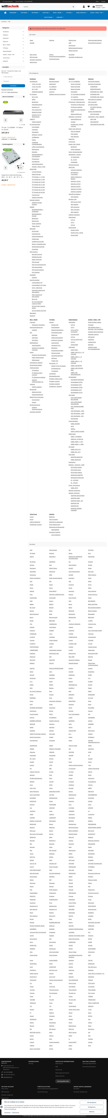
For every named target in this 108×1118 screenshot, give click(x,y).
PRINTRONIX (72, 893)
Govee (70, 737)
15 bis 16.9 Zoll (36, 86)
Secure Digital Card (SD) (39, 310)
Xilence (51, 1036)
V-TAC (90, 1009)
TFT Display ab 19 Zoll (38, 182)
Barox (70, 604)
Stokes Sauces (34, 973)
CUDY (50, 647)
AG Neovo (33, 562)
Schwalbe (71, 932)
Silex (31, 952)
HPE (70, 759)
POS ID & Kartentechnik (39, 264)
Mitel (50, 837)
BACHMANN (91, 601)
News (97, 1)
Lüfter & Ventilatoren (38, 147)
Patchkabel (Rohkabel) (77, 379)
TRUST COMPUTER (93, 1003)
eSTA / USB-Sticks (37, 288)
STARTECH (33, 970)
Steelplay (91, 970)
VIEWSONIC (33, 1019)
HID (70, 749)
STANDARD (74, 162)
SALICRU (71, 926)
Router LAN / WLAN (74, 144)
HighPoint (91, 749)
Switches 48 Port (76, 186)
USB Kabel (72, 347)
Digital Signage (36, 174)
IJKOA (89, 775)
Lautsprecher (92, 342)
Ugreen (32, 1009)
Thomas (32, 993)
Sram (31, 967)
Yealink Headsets (54, 1042)
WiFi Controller (75, 209)
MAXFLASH (33, 824)
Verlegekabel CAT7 (76, 390)
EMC (70, 691)
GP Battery (91, 737)
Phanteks (52, 883)
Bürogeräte (33, 389)
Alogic (90, 568)
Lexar (50, 811)
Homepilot (33, 755)
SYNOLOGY (33, 980)
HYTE (50, 765)
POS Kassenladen (37, 267)
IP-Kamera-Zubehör (76, 107)
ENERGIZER (91, 694)
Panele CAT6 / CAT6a (77, 233)
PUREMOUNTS (53, 899)
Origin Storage (53, 867)
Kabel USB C (74, 350)
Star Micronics (92, 967)
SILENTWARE (92, 949)
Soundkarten (36, 161)
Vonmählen (52, 1022)
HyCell (51, 762)
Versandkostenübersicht (80, 1115)
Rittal (70, 919)
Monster (32, 840)
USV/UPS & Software (75, 194)
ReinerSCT (52, 916)
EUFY (31, 704)
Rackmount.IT (34, 906)
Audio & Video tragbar (94, 322)
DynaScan (33, 678)
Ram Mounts (33, 909)
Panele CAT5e (75, 230)
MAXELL (90, 821)
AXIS (70, 601)
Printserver (72, 142)
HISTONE (71, 752)
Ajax (50, 565)
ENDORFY (71, 694)
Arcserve (71, 585)
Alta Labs (91, 571)
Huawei (90, 759)
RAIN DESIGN (92, 906)
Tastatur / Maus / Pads (38, 166)
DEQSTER (52, 660)
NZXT (50, 860)
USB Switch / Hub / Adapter (96, 117)
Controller (35, 129)
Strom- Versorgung (74, 485)
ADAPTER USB (75, 503)
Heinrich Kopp (73, 745)
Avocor (51, 601)
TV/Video (5, 48)
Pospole (71, 890)
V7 (30, 1013)
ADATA (32, 556)
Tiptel (31, 996)
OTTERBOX (91, 867)
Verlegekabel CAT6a (76, 387)
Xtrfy (50, 1039)
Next (21, 120)
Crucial (90, 643)
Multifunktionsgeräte (38, 247)
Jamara (71, 791)
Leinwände (52, 373)
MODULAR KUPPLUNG (77, 477)
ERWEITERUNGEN (95, 89)
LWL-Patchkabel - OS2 (77, 416)
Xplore (32, 1039)
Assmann (71, 591)
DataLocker (91, 650)
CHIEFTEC (71, 630)
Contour (32, 640)
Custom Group (92, 647)
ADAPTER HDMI (75, 498)
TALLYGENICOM (73, 980)
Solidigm (71, 960)
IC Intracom (72, 768)
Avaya (90, 598)
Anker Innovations (35, 578)
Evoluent (71, 704)
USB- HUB (93, 119)
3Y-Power (32, 553)
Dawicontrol (72, 653)
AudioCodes (33, 598)
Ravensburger (92, 909)
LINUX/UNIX (52, 89)
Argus (51, 588)
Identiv (90, 772)
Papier (32, 352)
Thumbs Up (72, 993)
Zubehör (34, 277)
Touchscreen (36, 195)
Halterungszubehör (57, 338)
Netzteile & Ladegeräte (56, 522)
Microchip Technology (36, 834)
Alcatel (90, 565)
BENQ (70, 607)
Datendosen (72, 217)
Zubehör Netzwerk (74, 215)
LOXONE (34, 330)
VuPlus (90, 1022)
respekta (90, 916)
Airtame (90, 562)
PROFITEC (32, 896)
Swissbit (71, 977)
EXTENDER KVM (94, 94)
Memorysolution (73, 827)
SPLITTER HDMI (94, 114)
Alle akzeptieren (91, 1102)
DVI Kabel (71, 447)
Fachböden (74, 92)
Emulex (51, 694)
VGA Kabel (72, 454)
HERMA (32, 749)
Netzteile (34, 152)
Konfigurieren (91, 1107)
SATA (72, 426)
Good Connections (35, 737)
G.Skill (70, 717)
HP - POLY (33, 759)
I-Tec (89, 765)
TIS (50, 996)
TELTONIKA (72, 986)
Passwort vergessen (7, 89)
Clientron (91, 634)
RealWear (91, 913)
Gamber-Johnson (54, 721)
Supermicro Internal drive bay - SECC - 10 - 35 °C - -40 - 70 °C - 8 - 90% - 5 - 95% (12, 176)
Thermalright (72, 990)
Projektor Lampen (54, 381)
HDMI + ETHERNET (76, 436)
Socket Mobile (53, 960)
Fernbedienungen (56, 332)
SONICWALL (33, 963)
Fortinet (71, 711)
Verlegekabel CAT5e (76, 382)
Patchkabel (72, 322)
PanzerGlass (33, 876)
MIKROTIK (33, 837)
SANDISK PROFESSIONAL (76, 929)
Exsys (89, 704)
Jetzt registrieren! (13, 92)
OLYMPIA (90, 860)
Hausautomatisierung (36, 327)
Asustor (71, 594)
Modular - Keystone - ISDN (76, 465)
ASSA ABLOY (52, 591)
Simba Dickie (33, 955)
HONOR (71, 755)
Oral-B (32, 867)
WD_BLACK (52, 1029)
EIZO (31, 688)
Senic (31, 942)
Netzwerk (5, 38)
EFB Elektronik (73, 685)
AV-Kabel (90, 325)
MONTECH (52, 840)
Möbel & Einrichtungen (36, 397)
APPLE (33, 99)
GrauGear (52, 740)
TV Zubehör (54, 371)
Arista (70, 588)
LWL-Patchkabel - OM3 (77, 411)
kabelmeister (72, 795)
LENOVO (90, 808)
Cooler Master (53, 640)
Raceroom (91, 903)
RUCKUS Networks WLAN (37, 926)
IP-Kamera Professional (77, 104)
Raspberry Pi (35, 107)
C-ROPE (90, 621)
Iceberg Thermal (35, 772)
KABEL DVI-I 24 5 (75, 452)
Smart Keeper (53, 955)
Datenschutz (15, 1112)
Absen (70, 553)
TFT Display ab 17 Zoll (38, 179)
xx (69, 1039)
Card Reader (35, 127)
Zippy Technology (35, 1049)
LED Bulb (34, 335)
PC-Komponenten (35, 124)
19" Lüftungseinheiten (77, 99)
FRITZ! (51, 714)
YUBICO (32, 1045)
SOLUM (90, 960)
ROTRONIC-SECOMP (94, 922)
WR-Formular (5, 1092)
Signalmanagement (57, 355)
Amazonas (33, 575)
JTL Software (52, 86)
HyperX (32, 765)
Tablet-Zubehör (36, 122)
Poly (31, 890)
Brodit (31, 621)
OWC (50, 870)
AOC (31, 581)
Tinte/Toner (6, 58)
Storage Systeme (35, 200)
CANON (32, 627)
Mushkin (51, 844)
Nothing (71, 857)
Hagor (70, 740)
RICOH (32, 919)
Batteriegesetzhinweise (62, 1073)
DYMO (90, 675)
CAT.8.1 (73, 342)
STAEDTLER (52, 967)
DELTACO (32, 660)
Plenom (51, 886)
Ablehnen (91, 1111)
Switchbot (91, 977)
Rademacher (53, 906)
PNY (89, 886)
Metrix (51, 831)
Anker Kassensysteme (55, 578)
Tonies (71, 996)
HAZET (51, 745)
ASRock (32, 591)
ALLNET (71, 568)
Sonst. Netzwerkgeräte (75, 152)
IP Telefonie (35, 370)
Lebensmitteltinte (35, 522)
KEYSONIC (91, 798)
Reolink (71, 916)
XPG (89, 1036)
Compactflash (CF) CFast (39, 285)
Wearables (33, 313)
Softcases (54, 358)
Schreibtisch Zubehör (36, 362)
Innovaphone (92, 781)
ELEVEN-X (71, 688)
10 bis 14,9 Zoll (36, 84)
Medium (32, 827)
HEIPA (90, 745)
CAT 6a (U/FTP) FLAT (76, 339)
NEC (31, 850)
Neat (70, 847)
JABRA (90, 788)
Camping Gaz (92, 624)
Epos (50, 698)
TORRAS (90, 996)
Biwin (50, 611)
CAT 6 (72, 222)
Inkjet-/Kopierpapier (38, 357)
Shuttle (90, 945)
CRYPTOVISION (34, 647)
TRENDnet (33, 1003)
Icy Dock (71, 772)
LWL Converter (92, 102)
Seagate (51, 935)
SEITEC (90, 939)
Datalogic (32, 653)
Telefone (32, 384)
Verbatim (52, 1016)
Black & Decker (92, 611)
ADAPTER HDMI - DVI (77, 501)
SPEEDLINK (91, 963)
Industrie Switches (76, 170)
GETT (89, 727)
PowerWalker (33, 893)
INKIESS (32, 781)
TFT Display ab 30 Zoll (38, 192)
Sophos (71, 963)
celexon (51, 322)
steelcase (71, 970)
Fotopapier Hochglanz (38, 325)
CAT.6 (72, 327)
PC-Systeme (33, 94)
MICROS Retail (73, 834)
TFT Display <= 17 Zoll (38, 177)
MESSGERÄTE (55, 530)
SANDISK (51, 929)
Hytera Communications (76, 765)
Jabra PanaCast (34, 791)
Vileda (51, 1019)
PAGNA (90, 870)
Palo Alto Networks (54, 873)
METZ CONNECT (73, 831)
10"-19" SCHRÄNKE (74, 81)
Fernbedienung (55, 368)
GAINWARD (91, 717)
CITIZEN (71, 634)
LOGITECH (72, 814)
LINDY (31, 814)
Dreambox (91, 672)
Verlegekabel (72, 377)
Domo (31, 672)
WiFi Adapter (74, 204)
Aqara (51, 585)
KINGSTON (33, 801)
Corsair (71, 640)
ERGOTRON (72, 701)
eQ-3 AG (90, 698)
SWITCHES (72, 167)
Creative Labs (73, 643)
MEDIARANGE (92, 824)
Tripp (50, 1003)
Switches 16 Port (76, 181)
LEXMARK (71, 811)
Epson (31, 519)
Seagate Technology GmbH (76, 935)
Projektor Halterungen (55, 379)
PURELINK (33, 899)
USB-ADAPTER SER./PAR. (97, 124)
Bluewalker (91, 614)
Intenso (90, 785)
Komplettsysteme (37, 104)
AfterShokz (91, 556)
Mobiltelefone (34, 343)
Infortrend (91, 778)
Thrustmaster (53, 993)
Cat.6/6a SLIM (75, 334)
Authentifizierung (76, 119)
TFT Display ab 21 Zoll (38, 184)
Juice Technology (35, 795)
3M (70, 550)
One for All (33, 863)
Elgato (90, 688)
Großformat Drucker (38, 241)
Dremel (32, 675)
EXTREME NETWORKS (36, 708)
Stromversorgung (74, 165)
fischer (51, 711)
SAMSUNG (91, 926)
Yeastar (90, 1042)
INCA (50, 778)
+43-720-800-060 (28, 1)
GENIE (31, 727)
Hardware (6, 31)
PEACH (71, 880)
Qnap (89, 899)
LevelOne (32, 811)
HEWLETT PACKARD (55, 749)
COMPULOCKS (73, 637)
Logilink (51, 814)
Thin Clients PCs (36, 110)
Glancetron (91, 730)
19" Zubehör (74, 97)
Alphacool (52, 571)
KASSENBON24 (92, 795)
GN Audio (52, 734)
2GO (31, 550)
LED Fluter (35, 338)
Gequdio (51, 727)
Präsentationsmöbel (57, 350)
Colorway (32, 322)
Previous (6, 120)
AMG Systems (92, 575)
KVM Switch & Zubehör (95, 99)
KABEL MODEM (75, 424)
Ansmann (71, 578)
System (34, 402)
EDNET (51, 685)
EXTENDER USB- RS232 (97, 97)
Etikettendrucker (37, 257)
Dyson (70, 678)
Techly (32, 986)
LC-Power (71, 808)
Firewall (73, 122)
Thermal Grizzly (54, 990)
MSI (31, 844)
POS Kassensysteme (38, 270)
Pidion (90, 883)
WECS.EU (71, 1029)
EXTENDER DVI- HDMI (96, 92)
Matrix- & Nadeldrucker (39, 244)
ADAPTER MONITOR (76, 457)
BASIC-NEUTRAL (92, 604)
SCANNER (33, 275)
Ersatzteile (35, 249)
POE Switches (75, 136)
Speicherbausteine (37, 164)
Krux (70, 804)
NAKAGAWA (91, 844)
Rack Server (35, 221)
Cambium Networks (74, 624)
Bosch (31, 617)
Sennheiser (52, 942)
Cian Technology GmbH (95, 630)
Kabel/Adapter (7, 51)
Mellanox (52, 827)
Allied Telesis (53, 568)
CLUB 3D (32, 637)
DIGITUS (32, 668)
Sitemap (30, 1063)
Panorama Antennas (94, 873)
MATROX (71, 821)
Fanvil (70, 708)
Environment (36, 400)
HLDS (89, 752)
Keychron (71, 798)
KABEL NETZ (74, 488)
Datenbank (52, 84)
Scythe (32, 935)
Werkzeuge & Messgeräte (56, 527)
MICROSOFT (91, 834)
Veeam (32, 1016)
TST (50, 1006)
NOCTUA (32, 857)
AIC (70, 562)
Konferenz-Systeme (57, 340)
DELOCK (90, 657)
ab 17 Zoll (35, 89)
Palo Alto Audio (34, 873)
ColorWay (52, 637)
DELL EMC (72, 657)
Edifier (32, 685)
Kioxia (51, 801)
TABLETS (32, 119)
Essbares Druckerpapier (39, 355)
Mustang (71, 844)
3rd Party (91, 550)
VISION (71, 1019)
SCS (89, 932)
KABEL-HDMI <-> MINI (77, 444)
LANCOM (52, 808)
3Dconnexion (53, 550)
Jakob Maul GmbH (54, 791)
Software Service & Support (57, 94)
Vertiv (70, 1016)
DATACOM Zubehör (94, 81)
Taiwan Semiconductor (56, 980)
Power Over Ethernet (75, 129)
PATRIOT (90, 876)
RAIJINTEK (72, 906)
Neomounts (72, 850)
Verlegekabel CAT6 (76, 385)
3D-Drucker (35, 231)
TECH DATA (91, 983)
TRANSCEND (91, 1000)
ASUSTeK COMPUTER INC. (56, 594)
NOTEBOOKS (33, 81)
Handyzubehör (36, 345)
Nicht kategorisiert (54, 524)
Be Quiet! (32, 607)
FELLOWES (91, 708)
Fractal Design (34, 714)
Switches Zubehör (76, 191)
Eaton (51, 681)
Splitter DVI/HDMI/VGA (94, 111)
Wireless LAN (72, 199)
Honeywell (52, 755)
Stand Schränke (75, 86)
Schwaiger (52, 932)
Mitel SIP (71, 837)
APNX (89, 581)
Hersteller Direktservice (80, 1092)
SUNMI (71, 973)
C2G (31, 624)
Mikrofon (90, 345)
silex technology (54, 952)
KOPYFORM (52, 804)
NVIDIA (32, 860)
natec (50, 847)
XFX (89, 1032)
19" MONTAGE (75, 157)
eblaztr (71, 681)
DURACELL (72, 675)
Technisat (52, 986)
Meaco (51, 824)
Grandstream (34, 740)
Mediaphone (72, 824)
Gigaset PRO (72, 730)
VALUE (70, 1013)
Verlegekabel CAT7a (76, 392)
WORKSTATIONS (37, 112)
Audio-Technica (92, 594)
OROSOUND (72, 867)
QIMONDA (72, 899)
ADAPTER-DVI (75, 506)
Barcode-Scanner (37, 254)
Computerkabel (73, 421)
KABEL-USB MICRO (76, 365)
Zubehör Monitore (37, 197)
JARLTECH (91, 791)
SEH (50, 939)
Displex (71, 668)
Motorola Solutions (93, 840)
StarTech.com (53, 970)
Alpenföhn (33, 571)
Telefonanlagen (34, 368)
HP (89, 755)
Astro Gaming (92, 591)
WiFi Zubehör (75, 212)
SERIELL (73, 429)
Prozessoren (35, 159)
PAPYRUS (52, 876)
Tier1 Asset (91, 993)
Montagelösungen (54, 376)
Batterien (52, 517)
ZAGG (50, 1045)
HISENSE (51, 752)
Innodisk (71, 781)
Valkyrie (51, 1013)
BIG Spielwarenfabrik (94, 607)
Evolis (51, 704)
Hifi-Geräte (91, 337)
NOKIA (51, 857)
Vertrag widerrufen (63, 1081)
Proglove (51, 896)
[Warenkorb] (99, 6)
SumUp (51, 973)
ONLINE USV (52, 863)
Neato (90, 847)
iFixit (50, 775)
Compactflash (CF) (37, 282)
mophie (71, 840)
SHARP (90, 942)
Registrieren (5, 1098)
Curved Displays (36, 172)
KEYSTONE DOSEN (76, 467)
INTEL (51, 785)
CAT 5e (73, 220)
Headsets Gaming (93, 334)
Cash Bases (52, 627)
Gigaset (51, 730)
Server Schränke (75, 84)
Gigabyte (32, 730)
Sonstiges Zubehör (35, 412)
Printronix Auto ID (93, 893)
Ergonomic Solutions (55, 701)
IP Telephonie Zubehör (38, 377)
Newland (52, 854)
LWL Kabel (72, 395)
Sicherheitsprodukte (36, 365)
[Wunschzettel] (88, 6)
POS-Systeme (34, 252)
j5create (71, 788)
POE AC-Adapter (75, 131)
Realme (51, 913)
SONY (51, 963)
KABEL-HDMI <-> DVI (77, 442)
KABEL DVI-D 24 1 (76, 449)
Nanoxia (32, 847)
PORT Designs (53, 890)
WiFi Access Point (76, 202)
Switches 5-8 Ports (76, 189)
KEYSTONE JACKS (76, 470)
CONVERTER (93, 86)
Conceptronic (92, 637)
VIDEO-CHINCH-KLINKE (77, 431)
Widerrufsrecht (59, 1076)
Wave (89, 1026)
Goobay (90, 734)
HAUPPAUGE (33, 745)
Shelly (51, 945)
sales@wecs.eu (7, 1077)
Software (5, 35)
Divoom (90, 668)
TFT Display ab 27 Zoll (38, 190)
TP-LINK (51, 1000)
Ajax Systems (72, 565)
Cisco (50, 634)
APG (70, 581)
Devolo (90, 660)
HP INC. (51, 759)
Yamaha (90, 1039)
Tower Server (36, 226)
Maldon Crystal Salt (35, 821)
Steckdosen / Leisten (75, 154)
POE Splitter (74, 134)
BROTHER (52, 621)
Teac (50, 983)
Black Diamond (34, 614)
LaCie (89, 804)
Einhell (90, 685)
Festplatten (35, 132)
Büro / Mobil (6, 45)
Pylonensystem (55, 353)
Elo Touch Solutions (35, 691)
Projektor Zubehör (54, 384)
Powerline (72, 139)
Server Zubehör (36, 223)
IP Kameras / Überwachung (77, 102)
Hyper (90, 762)
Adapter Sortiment (74, 493)
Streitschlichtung (42, 1092)
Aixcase (32, 565)
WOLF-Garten (73, 1032)
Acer (89, 553)
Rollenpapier (36, 360)
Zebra (70, 1045)
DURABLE (52, 675)
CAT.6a (73, 225)
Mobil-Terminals (37, 259)
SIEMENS (32, 949)
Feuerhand (33, 711)
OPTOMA (71, 863)
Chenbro (32, 630)
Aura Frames (72, 598)
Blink (50, 614)
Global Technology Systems (38, 734)
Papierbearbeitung (37, 394)
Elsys (50, 691)
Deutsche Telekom (74, 660)
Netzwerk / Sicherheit (75, 117)
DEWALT (32, 663)
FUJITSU (32, 717)
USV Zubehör (74, 197)
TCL (31, 983)
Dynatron (52, 678)
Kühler (34, 140)
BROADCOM (72, 617)
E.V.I (89, 678)
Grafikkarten (35, 137)
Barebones (35, 102)
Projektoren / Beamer (55, 386)
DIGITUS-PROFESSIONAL (56, 668)
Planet (31, 886)
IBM (50, 768)
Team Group (72, 983)
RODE (89, 919)
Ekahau (51, 688)
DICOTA (51, 663)
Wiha (50, 1032)
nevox (31, 854)
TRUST (70, 1003)
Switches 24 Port (76, 184)
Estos (89, 701)
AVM (31, 601)
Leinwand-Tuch (55, 345)
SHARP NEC (33, 945)
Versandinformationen (89, 1066)
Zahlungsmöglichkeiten (89, 1063)
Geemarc (52, 724)
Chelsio (90, 627)
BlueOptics (72, 614)
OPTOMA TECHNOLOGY (95, 863)
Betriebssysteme (54, 81)
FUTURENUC (52, 717)
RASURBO (71, 909)
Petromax (32, 883)
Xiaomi (32, 1036)
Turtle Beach (72, 1006)
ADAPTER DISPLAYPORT (77, 495)
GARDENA (72, 721)
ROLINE (32, 922)
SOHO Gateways (75, 149)
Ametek (71, 575)
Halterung (54, 335)
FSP (89, 714)
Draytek (71, 672)
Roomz (71, 922)
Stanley (71, 967)
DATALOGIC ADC (54, 653)
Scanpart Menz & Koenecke (38, 932)
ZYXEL (70, 1049)
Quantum (32, 903)
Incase (70, 778)
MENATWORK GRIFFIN (94, 827)
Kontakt (103, 1)
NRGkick (90, 857)
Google (51, 737)
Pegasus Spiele (92, 880)
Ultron (51, 1009)
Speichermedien (35, 280)
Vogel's (32, 1022)
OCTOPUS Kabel (93, 104)
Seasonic (90, 935)
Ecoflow (90, 681)
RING (50, 919)
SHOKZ (71, 945)
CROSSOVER (74, 345)
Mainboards (35, 149)
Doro (50, 672)
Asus (31, 594)
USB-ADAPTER (94, 122)
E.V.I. (31, 681)
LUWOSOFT (52, 818)
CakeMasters (53, 624)
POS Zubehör (36, 272)
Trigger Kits (54, 361)
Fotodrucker (35, 239)
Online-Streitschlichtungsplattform (47, 1088)
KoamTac (71, 801)
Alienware (33, 568)
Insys (31, 785)
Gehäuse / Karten (37, 135)
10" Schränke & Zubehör (78, 94)
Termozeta (91, 986)
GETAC (71, 727)
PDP (50, 880)
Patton (32, 880)
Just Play (51, 795)
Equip (31, 701)
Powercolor (91, 890)
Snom (31, 960)
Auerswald (52, 598)
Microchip (91, 831)
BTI (70, 621)
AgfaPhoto (52, 562)
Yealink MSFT (72, 1042)
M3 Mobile (72, 818)
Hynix (70, 762)
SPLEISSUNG (74, 418)
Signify (71, 949)
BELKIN (51, 607)
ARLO (89, 588)
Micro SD (34, 299)
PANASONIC (72, 873)
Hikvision (32, 752)
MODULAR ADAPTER (77, 475)
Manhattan (52, 821)
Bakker (32, 604)
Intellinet (71, 785)
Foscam (90, 711)
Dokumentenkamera (57, 330)
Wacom (32, 1026)
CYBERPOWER (34, 650)
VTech (70, 1022)
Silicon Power (73, 952)
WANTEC (51, 1026)
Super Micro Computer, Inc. (96, 973)
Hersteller (76, 1088)
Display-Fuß (54, 325)
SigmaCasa (52, 949)
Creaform (32, 643)
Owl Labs (71, 870)
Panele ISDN (74, 235)
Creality (51, 643)
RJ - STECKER (74, 480)
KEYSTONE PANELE (76, 472)
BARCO (51, 604)
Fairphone (52, 708)
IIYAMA (71, 775)
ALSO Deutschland (74, 571)
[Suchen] (46, 7)
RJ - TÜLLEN (74, 483)
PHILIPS (71, 883)
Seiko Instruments (74, 939)
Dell (50, 657)
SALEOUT (32, 316)
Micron (51, 834)
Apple (31, 585)
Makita (90, 818)
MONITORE (33, 169)
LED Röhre (35, 340)
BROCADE (91, 617)
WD (31, 1029)
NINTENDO (91, 854)
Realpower (72, 913)
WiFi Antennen (75, 207)
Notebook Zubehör (37, 92)
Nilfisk (70, 854)
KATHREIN (33, 798)
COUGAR (90, 640)
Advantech (52, 556)
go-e (70, 734)
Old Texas (72, 860)
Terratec (32, 990)
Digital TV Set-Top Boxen (58, 366)
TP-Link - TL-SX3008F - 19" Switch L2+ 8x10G (12, 129)
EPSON (71, 698)
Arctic (89, 585)
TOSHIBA (32, 1000)
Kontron (32, 804)
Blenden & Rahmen (74, 490)
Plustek (71, 886)
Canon (32, 517)
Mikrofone (54, 348)
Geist (70, 724)
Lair (31, 808)
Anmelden (13, 86)
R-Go (50, 903)
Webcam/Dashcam (76, 114)
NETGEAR (91, 850)
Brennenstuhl (53, 617)
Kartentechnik (36, 234)
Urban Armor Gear (74, 1009)
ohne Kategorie (55, 535)
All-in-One (35, 97)
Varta (89, 1013)
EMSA (89, 691)
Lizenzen (51, 92)
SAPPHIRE (91, 929)
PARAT (70, 876)
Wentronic (91, 1029)
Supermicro (33, 977)
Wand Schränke (75, 89)
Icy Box (51, 772)
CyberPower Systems (55, 650)
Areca (31, 588)
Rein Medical (33, 916)
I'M (31, 768)
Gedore (90, 721)
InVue (51, 788)
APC (50, 581)
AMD (50, 575)
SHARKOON (72, 942)
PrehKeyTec (52, 893)
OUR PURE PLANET (35, 870)
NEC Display (52, 850)
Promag (71, 896)
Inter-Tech (33, 788)
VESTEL (90, 1016)
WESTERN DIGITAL (35, 1032)
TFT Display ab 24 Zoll (38, 187)
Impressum (7, 1112)
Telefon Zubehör (37, 387)
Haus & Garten (53, 519)
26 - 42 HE (74, 159)
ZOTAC (51, 1049)
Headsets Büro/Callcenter (95, 332)
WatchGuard (72, 1026)
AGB (56, 1066)
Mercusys (32, 831)
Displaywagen (55, 327)
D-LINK (71, 650)
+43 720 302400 (8, 1072)
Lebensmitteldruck (37, 236)
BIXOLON (71, 611)
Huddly (32, 762)
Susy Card (52, 977)
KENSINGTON (53, 798)
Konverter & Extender (94, 84)
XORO (70, 1036)
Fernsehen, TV (53, 363)
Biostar (32, 611)
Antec (89, 578)
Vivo (89, 1019)
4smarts (51, 553)
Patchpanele (72, 227)
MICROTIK (74, 147)
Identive (32, 775)
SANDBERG (33, 929)
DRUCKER (32, 229)
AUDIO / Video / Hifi (8, 54)
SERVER (32, 207)
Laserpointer (55, 343)
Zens (89, 1045)
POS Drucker (35, 262)
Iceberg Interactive (93, 768)
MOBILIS (90, 837)
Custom (71, 647)
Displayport (72, 462)
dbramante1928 (93, 653)
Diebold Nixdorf (73, 663)
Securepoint (33, 939)
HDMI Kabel (72, 434)
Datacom (5, 41)
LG (89, 811)
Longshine (91, 814)
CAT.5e (73, 325)
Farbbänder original (36, 524)
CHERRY (51, 630)
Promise (90, 896)
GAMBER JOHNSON (35, 721)
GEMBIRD (91, 724)
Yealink (32, 1042)
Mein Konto (4, 1088)
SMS (89, 955)
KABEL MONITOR (76, 460)
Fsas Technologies (74, 714)
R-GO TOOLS (72, 903)
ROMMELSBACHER (54, 922)
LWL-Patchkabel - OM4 (77, 413)
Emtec (31, 694)
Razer (31, 913)
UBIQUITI (90, 1006)
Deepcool (32, 657)
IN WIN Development (36, 778)
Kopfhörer (91, 339)
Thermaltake (92, 990)
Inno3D (51, 781)
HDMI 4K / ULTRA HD (77, 439)
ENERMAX (33, 698)
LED (31, 332)
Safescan (52, 926)
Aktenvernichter (36, 392)
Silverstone (91, 952)
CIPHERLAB (33, 634)
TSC (31, 1006)
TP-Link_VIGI (72, 1000)
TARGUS (90, 980)
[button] (83, 6)
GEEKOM (32, 724)
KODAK (90, 801)
